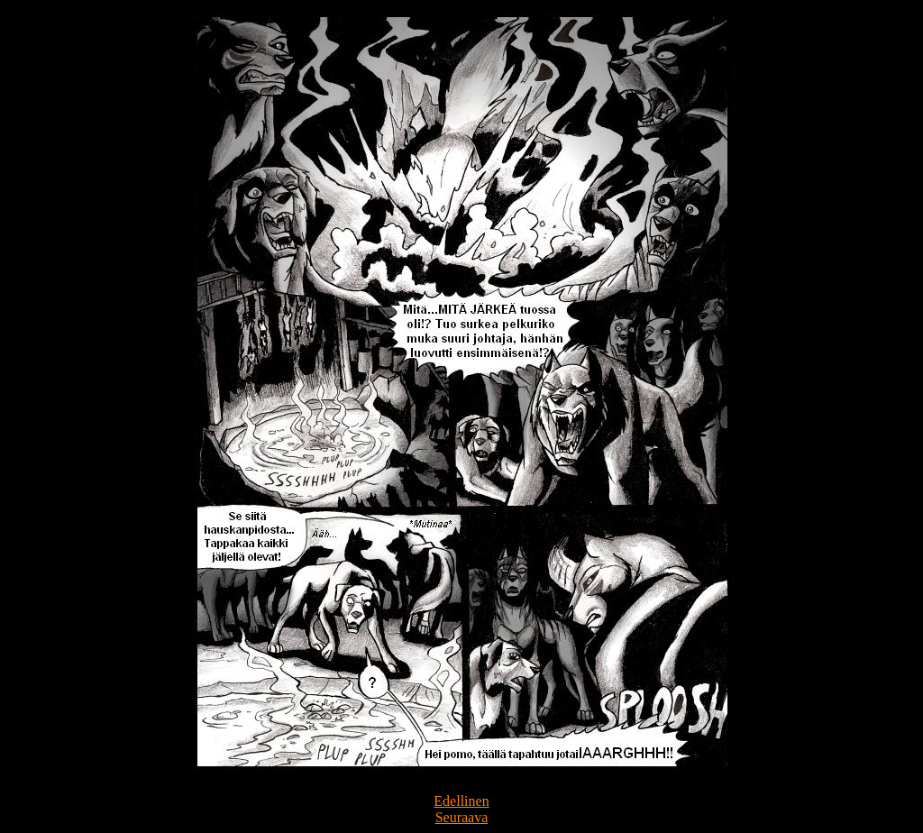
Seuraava (462, 817)
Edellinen (461, 801)
